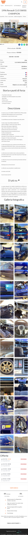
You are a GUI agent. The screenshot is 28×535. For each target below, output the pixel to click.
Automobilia (17, 5)
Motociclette (8, 5)
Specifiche (2, 16)
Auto (2, 5)
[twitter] (22, 45)
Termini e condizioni (17, 534)
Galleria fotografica (18, 16)
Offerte (24, 16)
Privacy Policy (24, 534)
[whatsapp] (24, 45)
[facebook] (19, 45)
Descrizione (10, 16)
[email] (27, 45)
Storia (6, 16)
